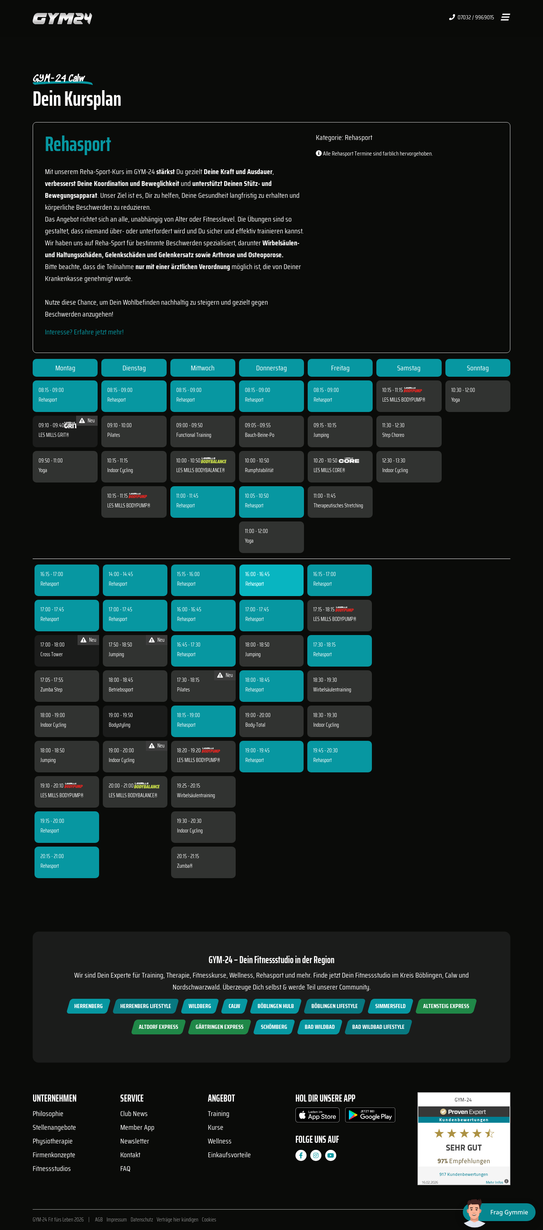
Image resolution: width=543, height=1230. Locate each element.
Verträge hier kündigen (177, 1220)
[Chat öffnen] (499, 1212)
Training (218, 1113)
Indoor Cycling (120, 470)
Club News (134, 1113)
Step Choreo (393, 435)
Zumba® (185, 866)
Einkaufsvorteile (229, 1155)
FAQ (125, 1168)
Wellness (220, 1141)
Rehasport (48, 400)
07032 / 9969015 (471, 17)
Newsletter (134, 1141)
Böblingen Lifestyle (334, 1006)
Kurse (215, 1127)
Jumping (321, 435)
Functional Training (193, 435)
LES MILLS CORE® (329, 470)
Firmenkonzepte (54, 1155)
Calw (234, 1006)
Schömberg (274, 1026)
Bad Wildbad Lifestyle (378, 1026)
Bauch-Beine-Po (259, 435)
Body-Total (255, 725)
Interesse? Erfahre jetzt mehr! (84, 332)
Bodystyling (119, 725)
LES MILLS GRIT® (54, 435)
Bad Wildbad (320, 1026)
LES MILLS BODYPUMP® (128, 505)
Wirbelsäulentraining (196, 795)
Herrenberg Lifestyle (145, 1006)
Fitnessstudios (52, 1168)
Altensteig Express (446, 1006)
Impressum (117, 1220)
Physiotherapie (53, 1141)
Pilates (113, 435)
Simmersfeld (390, 1006)
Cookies (209, 1220)
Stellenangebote (54, 1127)
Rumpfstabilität (259, 470)
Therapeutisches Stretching (338, 505)
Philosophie (48, 1113)
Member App (137, 1127)
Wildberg (200, 1006)
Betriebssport (121, 690)
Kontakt (130, 1155)
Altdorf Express (158, 1026)
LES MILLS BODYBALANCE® (200, 470)
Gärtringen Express (219, 1026)
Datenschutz (142, 1220)
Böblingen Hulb (276, 1006)
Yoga (43, 470)
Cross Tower (51, 654)
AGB (99, 1220)
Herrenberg (88, 1006)
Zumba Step (51, 690)
